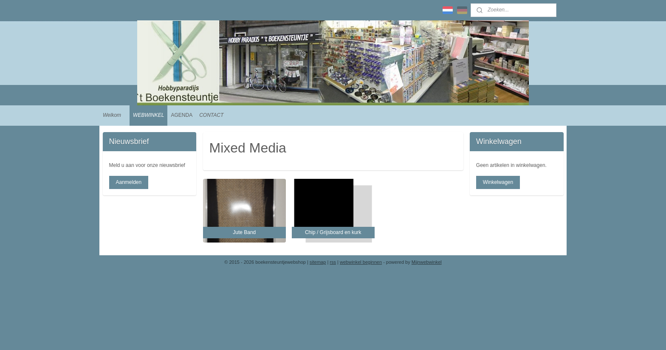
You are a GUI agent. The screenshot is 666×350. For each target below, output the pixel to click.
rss (333, 262)
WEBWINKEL (148, 115)
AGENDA (181, 115)
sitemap (318, 262)
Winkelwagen (498, 182)
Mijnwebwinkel (427, 262)
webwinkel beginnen (361, 262)
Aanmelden (128, 182)
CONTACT (211, 115)
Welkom (112, 115)
